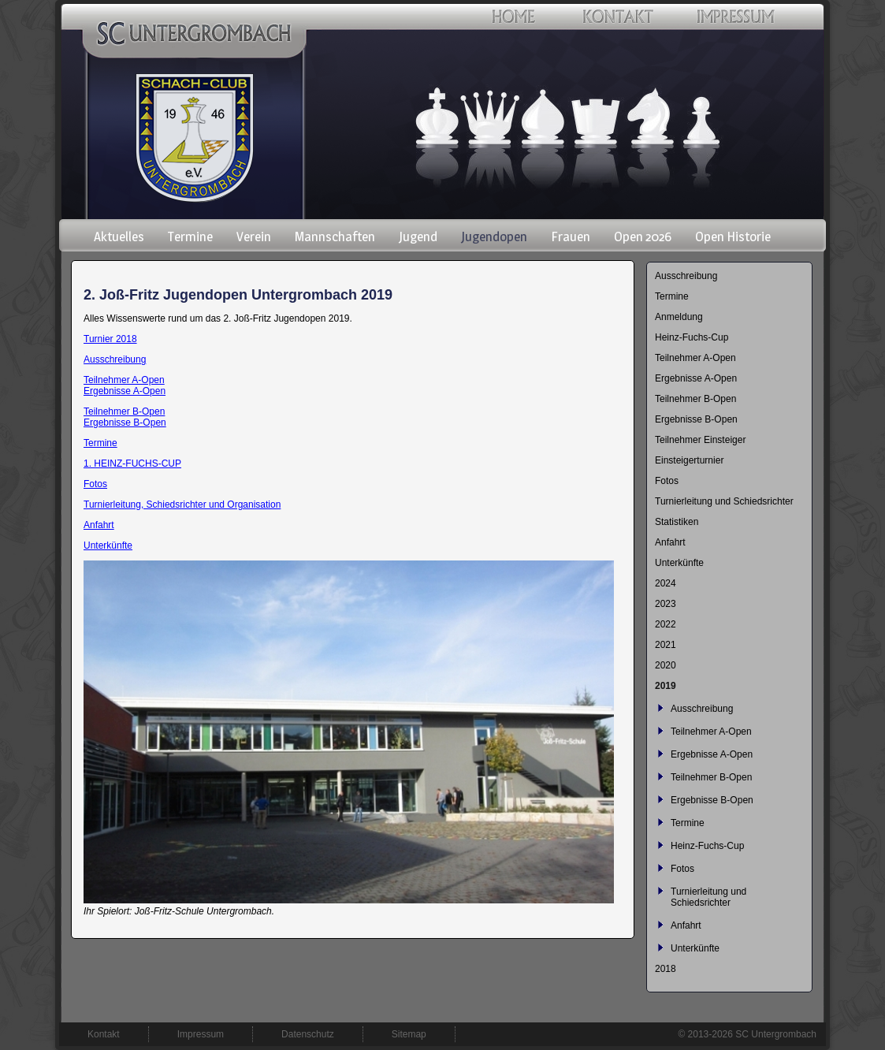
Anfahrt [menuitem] (670, 542)
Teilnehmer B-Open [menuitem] (695, 398)
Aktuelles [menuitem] (119, 236)
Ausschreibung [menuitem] (686, 275)
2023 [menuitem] (665, 603)
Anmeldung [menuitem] (679, 316)
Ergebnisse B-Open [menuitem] (696, 419)
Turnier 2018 (110, 338)
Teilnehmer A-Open (124, 379)
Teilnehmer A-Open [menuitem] (695, 357)
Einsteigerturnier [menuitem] (689, 460)
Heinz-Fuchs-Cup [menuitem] (691, 337)
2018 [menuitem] (665, 968)
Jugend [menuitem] (418, 236)
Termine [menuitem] (190, 236)
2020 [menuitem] (665, 665)
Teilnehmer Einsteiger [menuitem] (700, 439)
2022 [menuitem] (665, 624)
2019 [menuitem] (665, 685)
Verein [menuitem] (253, 236)
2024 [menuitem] (665, 583)
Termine (100, 443)
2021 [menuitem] (665, 644)
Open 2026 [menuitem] (642, 236)
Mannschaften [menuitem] (335, 236)
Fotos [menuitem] (667, 480)
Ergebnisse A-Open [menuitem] (696, 378)
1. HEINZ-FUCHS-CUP (132, 463)
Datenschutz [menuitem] (307, 1034)
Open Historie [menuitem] (733, 236)
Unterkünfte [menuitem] (679, 562)
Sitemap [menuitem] (409, 1034)
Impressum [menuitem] (200, 1034)
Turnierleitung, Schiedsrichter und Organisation (182, 504)
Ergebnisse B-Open (125, 422)
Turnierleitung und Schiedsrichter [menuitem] (724, 501)
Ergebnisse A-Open (124, 391)
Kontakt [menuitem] (103, 1034)
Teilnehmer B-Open (124, 411)
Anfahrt (99, 525)
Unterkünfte (108, 545)
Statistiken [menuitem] (676, 521)
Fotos (95, 484)
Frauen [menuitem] (570, 236)
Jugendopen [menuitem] (494, 236)
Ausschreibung (115, 359)
